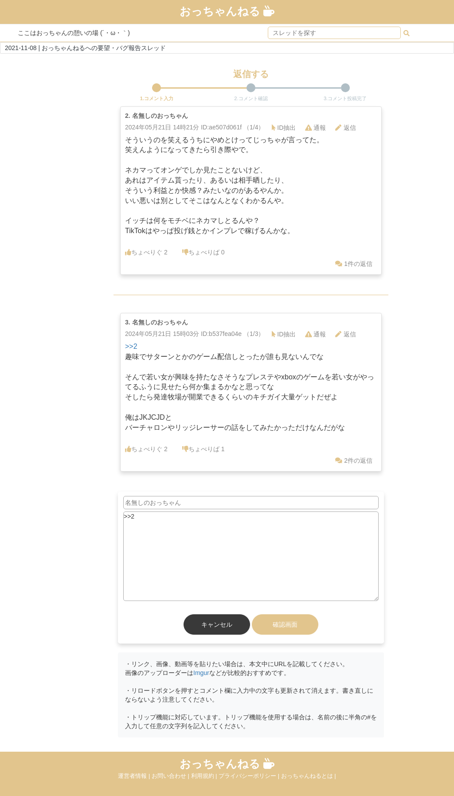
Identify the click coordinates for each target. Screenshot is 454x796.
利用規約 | (205, 776)
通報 (315, 127)
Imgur (201, 672)
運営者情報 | (135, 776)
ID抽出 (284, 127)
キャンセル (216, 624)
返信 (345, 127)
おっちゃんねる (227, 11)
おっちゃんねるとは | (308, 776)
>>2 (131, 346)
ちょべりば (203, 252)
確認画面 (285, 624)
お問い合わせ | (171, 776)
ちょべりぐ (146, 252)
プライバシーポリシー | (250, 776)
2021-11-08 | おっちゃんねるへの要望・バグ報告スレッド (85, 47)
